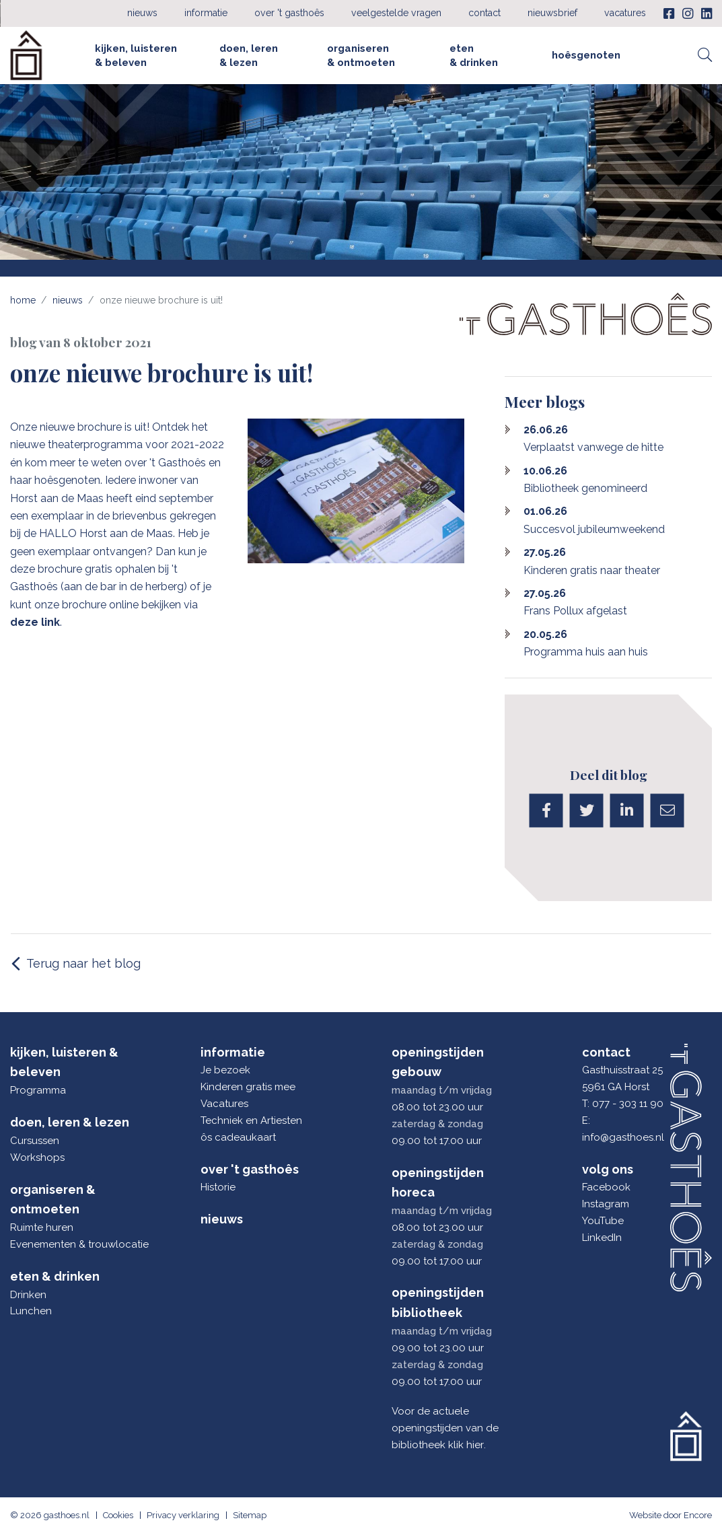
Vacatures (625, 12)
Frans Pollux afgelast (575, 602)
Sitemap (249, 1515)
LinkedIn (602, 1238)
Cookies (118, 1515)
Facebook (606, 1187)
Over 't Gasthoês (289, 12)
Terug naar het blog (83, 963)
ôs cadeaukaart (238, 1137)
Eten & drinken (473, 55)
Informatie (205, 12)
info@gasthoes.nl (623, 1137)
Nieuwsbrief (552, 12)
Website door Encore (670, 1515)
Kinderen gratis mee (248, 1087)
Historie (218, 1187)
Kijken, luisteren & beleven (136, 55)
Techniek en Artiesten (251, 1120)
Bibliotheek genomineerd (585, 479)
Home (23, 300)
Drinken (28, 1295)
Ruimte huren (41, 1227)
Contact (484, 12)
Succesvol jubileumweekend (594, 520)
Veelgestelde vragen (396, 12)
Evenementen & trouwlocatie (75, 1244)
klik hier (466, 1445)
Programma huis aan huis (586, 643)
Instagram (605, 1204)
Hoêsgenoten (586, 55)
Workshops (37, 1157)
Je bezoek (225, 1070)
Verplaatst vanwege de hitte (593, 438)
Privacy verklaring (183, 1515)
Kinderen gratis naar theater (592, 561)
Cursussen (34, 1141)
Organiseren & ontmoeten (361, 55)
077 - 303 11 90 (627, 1104)
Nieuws (142, 12)
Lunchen (31, 1311)
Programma (38, 1090)
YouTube (603, 1221)
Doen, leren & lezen (248, 55)
